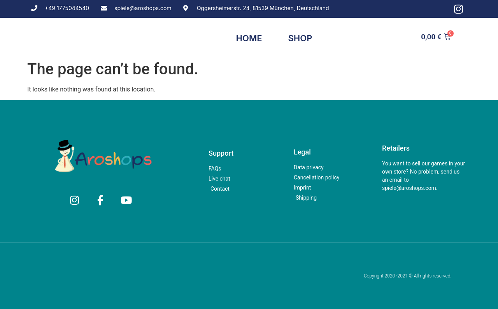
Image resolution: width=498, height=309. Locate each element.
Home (249, 38)
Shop (300, 38)
